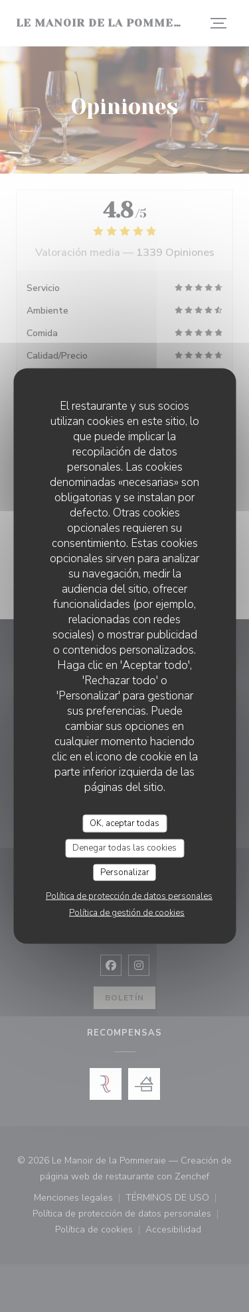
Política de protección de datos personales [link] (129, 896)
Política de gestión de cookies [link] (127, 913)
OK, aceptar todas (124, 823)
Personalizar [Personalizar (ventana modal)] (124, 872)
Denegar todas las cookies (124, 848)
